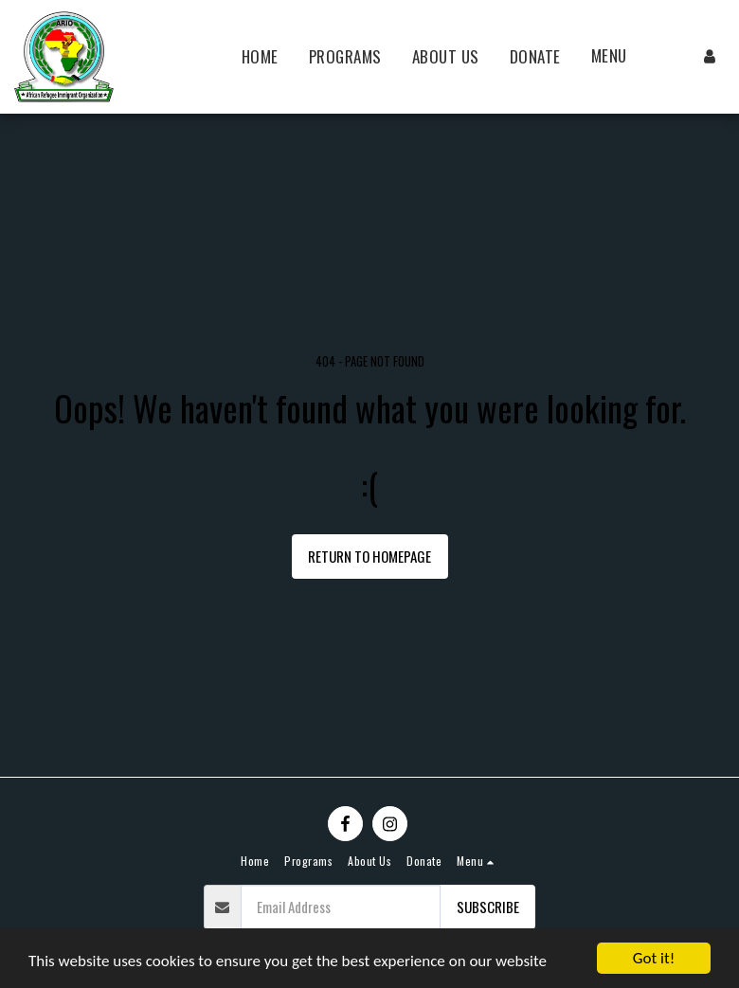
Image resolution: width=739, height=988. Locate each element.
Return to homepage (369, 556)
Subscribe (488, 906)
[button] (619, 57)
